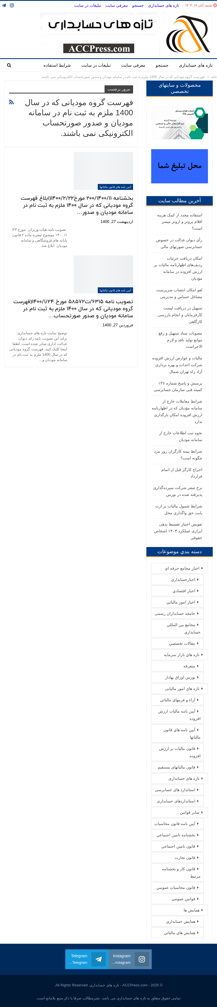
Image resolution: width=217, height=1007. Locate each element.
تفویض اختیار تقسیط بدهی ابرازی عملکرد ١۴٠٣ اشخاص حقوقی (178, 531)
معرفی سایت (116, 5)
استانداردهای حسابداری (176, 801)
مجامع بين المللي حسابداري (184, 628)
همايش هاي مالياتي (179, 932)
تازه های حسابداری (163, 5)
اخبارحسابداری (183, 579)
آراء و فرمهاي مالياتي (177, 700)
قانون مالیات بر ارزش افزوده (180, 752)
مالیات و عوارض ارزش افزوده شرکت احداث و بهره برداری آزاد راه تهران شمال (177, 365)
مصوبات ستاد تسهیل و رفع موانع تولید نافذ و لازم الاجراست (180, 340)
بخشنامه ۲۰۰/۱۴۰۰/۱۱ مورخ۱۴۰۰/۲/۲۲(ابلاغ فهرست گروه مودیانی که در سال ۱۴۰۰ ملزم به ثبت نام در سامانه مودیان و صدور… (77, 205)
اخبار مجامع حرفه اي (182, 568)
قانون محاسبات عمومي (176, 887)
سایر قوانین (189, 812)
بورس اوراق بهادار (180, 677)
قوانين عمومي (183, 899)
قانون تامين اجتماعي (178, 846)
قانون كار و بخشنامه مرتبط (181, 872)
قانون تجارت (185, 857)
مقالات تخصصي (182, 643)
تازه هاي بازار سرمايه (181, 654)
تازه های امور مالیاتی (182, 688)
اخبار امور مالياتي (180, 602)
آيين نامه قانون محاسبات (174, 823)
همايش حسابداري (180, 921)
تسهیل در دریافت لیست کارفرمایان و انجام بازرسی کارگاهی (180, 315)
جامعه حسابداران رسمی (175, 613)
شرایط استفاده (57, 65)
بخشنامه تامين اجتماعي (176, 835)
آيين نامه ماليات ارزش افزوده (179, 715)
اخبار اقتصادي (184, 591)
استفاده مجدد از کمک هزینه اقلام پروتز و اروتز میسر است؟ (179, 222)
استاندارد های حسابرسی (175, 789)
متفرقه (189, 666)
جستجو (138, 5)
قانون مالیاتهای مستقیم (176, 767)
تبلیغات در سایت (87, 5)
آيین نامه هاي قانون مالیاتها (115, 186)
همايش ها (191, 910)
